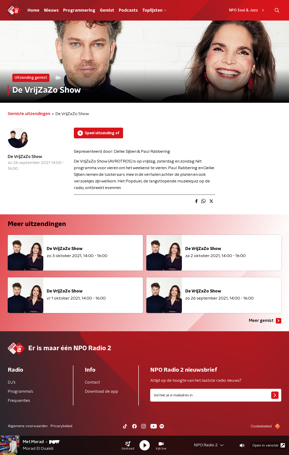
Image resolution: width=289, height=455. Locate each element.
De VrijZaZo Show (25, 157)
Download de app (101, 391)
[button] (128, 445)
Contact (92, 382)
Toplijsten (154, 10)
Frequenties (19, 401)
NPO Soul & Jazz (247, 10)
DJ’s (11, 382)
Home (33, 10)
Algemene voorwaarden (28, 426)
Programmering (79, 10)
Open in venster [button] (268, 445)
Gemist (107, 10)
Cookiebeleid (261, 426)
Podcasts (128, 10)
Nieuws (51, 10)
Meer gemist (265, 320)
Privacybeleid (61, 426)
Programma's (20, 391)
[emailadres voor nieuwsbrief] (215, 395)
